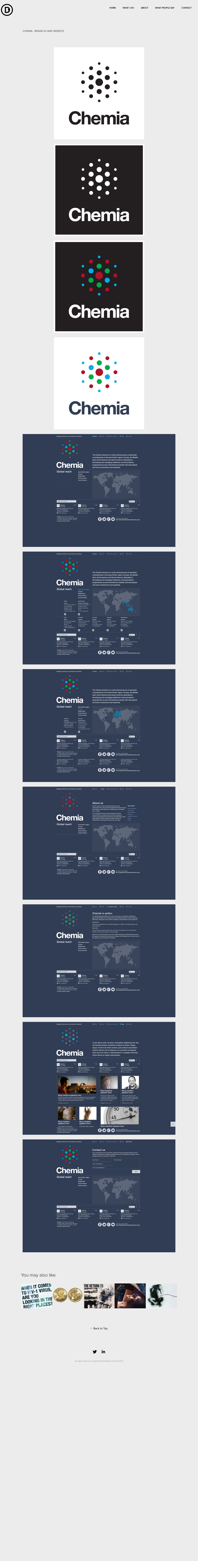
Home (112, 7)
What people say (164, 7)
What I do (128, 7)
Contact (186, 7)
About (144, 7)
